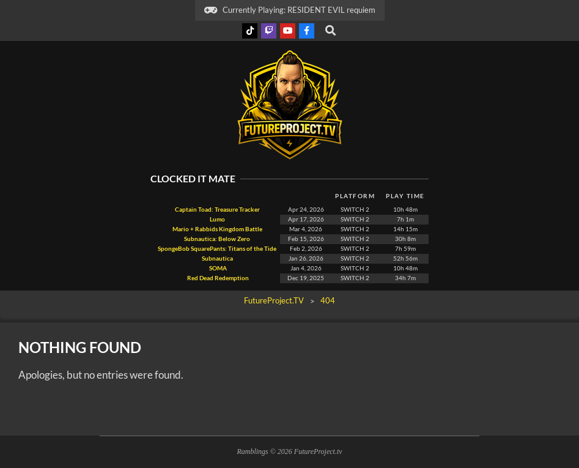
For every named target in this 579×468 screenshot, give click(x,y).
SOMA (217, 268)
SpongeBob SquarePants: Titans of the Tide (217, 248)
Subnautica (217, 258)
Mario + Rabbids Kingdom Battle (217, 229)
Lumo (217, 219)
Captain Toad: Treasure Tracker (217, 209)
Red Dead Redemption (217, 278)
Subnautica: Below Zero (217, 239)
